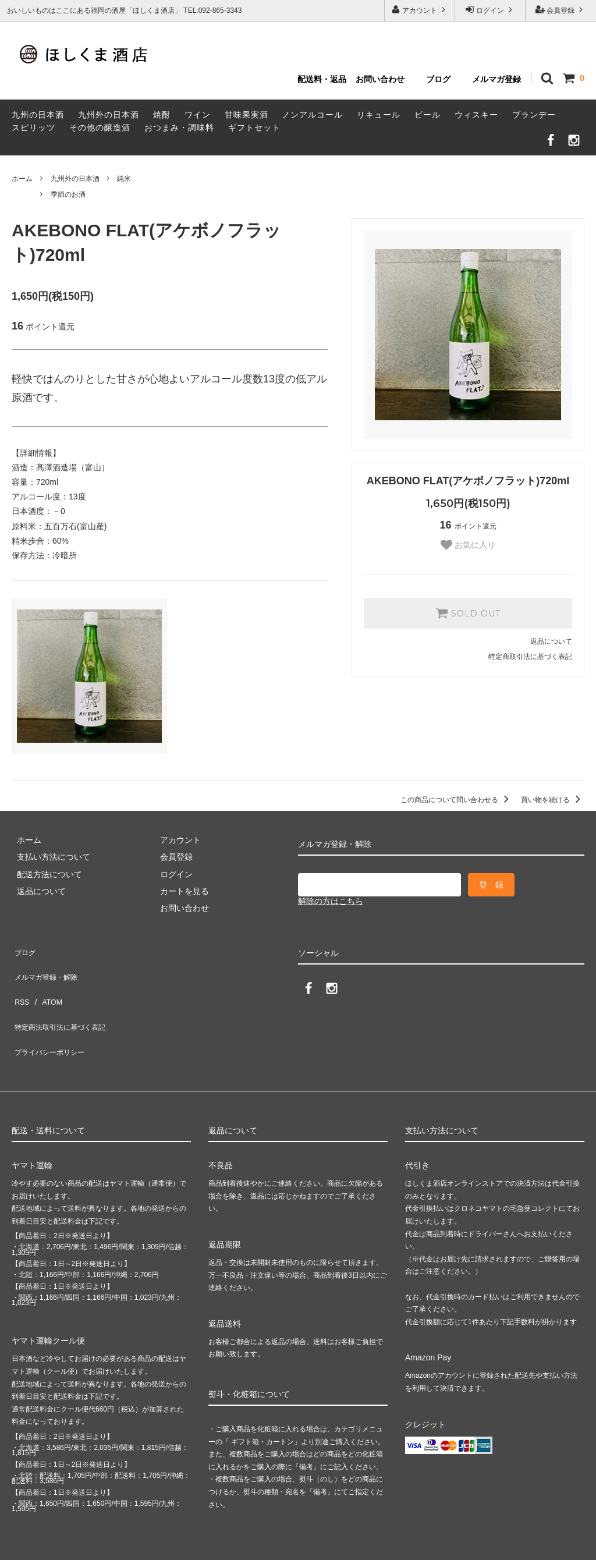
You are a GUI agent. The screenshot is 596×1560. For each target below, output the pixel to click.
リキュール (378, 114)
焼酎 (162, 114)
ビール (427, 114)
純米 (124, 179)
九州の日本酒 (38, 114)
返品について (551, 641)
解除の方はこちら (330, 901)
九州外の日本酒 (108, 114)
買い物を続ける (552, 800)
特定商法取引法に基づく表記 (65, 1000)
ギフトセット (254, 127)
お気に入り (468, 545)
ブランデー (534, 114)
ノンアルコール (312, 114)
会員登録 (560, 10)
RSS (20, 983)
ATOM (46, 983)
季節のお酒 (68, 194)
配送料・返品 (321, 79)
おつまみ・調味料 (179, 127)
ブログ (438, 79)
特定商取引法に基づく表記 (530, 657)
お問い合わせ (380, 79)
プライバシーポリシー (52, 1017)
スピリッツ (33, 127)
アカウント (420, 10)
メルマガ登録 (496, 79)
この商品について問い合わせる (456, 800)
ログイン (490, 10)
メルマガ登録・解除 (48, 966)
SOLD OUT (468, 613)
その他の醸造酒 (99, 127)
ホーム (22, 179)
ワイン (198, 114)
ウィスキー (476, 114)
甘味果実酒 (246, 114)
